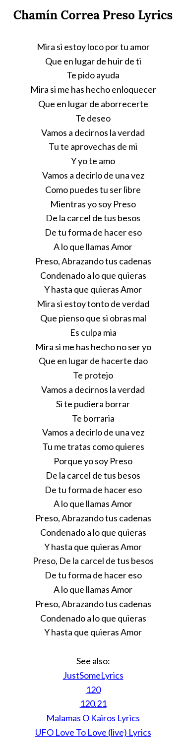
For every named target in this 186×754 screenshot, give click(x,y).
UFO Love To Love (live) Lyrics (93, 732)
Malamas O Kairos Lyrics (93, 717)
